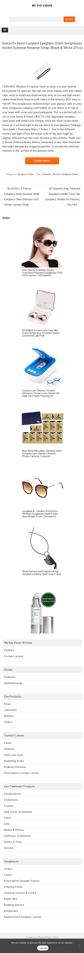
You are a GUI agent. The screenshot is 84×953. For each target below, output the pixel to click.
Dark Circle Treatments (18, 811)
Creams (9, 805)
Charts (8, 722)
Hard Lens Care (13, 754)
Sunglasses (11, 910)
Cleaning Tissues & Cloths (20, 892)
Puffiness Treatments (17, 835)
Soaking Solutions (15, 766)
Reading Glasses (14, 904)
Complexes (11, 799)
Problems (10, 677)
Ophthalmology (13, 683)
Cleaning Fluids (13, 886)
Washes (9, 716)
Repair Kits (10, 898)
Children (9, 650)
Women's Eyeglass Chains (65, 174)
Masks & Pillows (14, 829)
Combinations (12, 793)
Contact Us (31, 937)
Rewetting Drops (14, 760)
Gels (6, 823)
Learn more (42, 160)
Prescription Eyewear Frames (22, 880)
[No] (79, 945)
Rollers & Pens (13, 841)
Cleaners (9, 748)
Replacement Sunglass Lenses (23, 916)
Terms (55, 937)
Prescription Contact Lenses (21, 772)
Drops (7, 704)
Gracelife (46, 174)
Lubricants (10, 710)
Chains (8, 868)
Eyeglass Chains (26, 174)
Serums (8, 847)
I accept (43, 948)
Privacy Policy (44, 937)
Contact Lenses (13, 656)
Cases (8, 742)
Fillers (7, 817)
